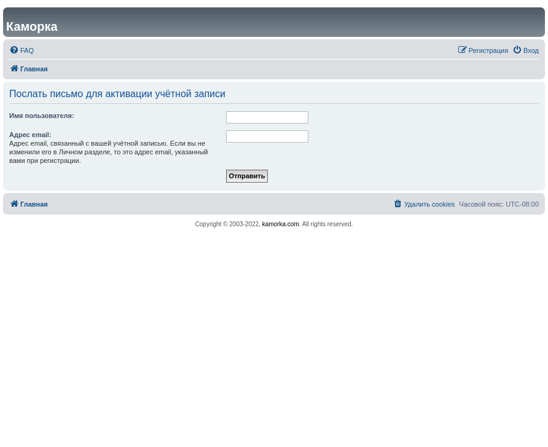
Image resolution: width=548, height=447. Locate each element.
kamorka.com (280, 224)
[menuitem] (21, 50)
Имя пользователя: (41, 115)
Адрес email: (30, 134)
